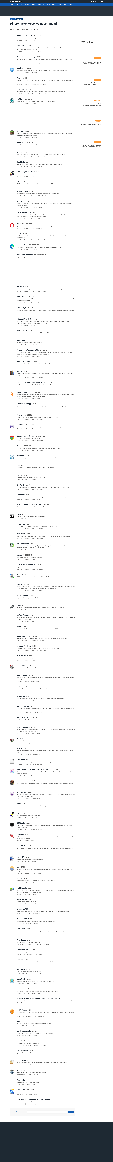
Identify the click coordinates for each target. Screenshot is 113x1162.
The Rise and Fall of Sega (32, 1131)
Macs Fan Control (26, 950)
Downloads (41, 4)
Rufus (20, 605)
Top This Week (14, 29)
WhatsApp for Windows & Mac (32, 350)
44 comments (98, 142)
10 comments (98, 79)
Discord (23, 152)
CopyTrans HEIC (25, 1051)
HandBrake (23, 162)
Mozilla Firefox (25, 191)
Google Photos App (26, 404)
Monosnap (23, 989)
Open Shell (24, 979)
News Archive (12, 1139)
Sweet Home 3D (24, 706)
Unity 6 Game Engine (28, 717)
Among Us (24, 555)
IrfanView (22, 834)
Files (20, 465)
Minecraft (23, 131)
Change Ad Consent (60, 1151)
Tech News (12, 1128)
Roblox (23, 584)
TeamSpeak (23, 940)
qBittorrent (23, 524)
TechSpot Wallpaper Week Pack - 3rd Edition (33, 1099)
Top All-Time (25, 29)
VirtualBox (23, 534)
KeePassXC (23, 485)
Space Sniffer (24, 899)
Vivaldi (24, 446)
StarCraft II (21, 1070)
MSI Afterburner (25, 544)
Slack (22, 233)
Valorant (22, 475)
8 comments (98, 121)
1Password (24, 89)
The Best (33, 4)
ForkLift (22, 687)
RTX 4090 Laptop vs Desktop (33, 1141)
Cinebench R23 (22, 909)
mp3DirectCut (24, 888)
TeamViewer (24, 415)
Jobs (65, 4)
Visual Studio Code (26, 212)
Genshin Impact (25, 675)
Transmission (24, 665)
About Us (28, 1151)
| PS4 (62, 1135)
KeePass (22, 878)
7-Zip (21, 514)
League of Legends (26, 781)
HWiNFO (22, 626)
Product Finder (51, 4)
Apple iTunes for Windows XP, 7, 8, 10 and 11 (37, 769)
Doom (19, 1021)
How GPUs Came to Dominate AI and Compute (36, 1129)
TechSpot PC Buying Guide (32, 1137)
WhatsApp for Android (29, 36)
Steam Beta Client (27, 361)
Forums (60, 4)
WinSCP (22, 574)
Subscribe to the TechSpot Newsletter (87, 1125)
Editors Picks (35, 29)
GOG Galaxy (25, 792)
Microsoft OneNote (26, 646)
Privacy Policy (51, 1151)
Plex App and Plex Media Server (33, 504)
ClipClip (23, 960)
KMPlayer (25, 425)
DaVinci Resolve (25, 615)
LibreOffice (23, 760)
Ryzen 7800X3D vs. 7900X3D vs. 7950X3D (36, 1133)
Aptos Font (21, 340)
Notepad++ (23, 696)
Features (19, 4)
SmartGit (23, 748)
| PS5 (64, 1135)
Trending (12, 4)
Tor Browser (24, 45)
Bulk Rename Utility (27, 1031)
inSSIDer (23, 1041)
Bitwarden (24, 287)
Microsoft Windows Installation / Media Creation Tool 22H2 (39, 999)
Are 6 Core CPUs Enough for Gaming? (34, 1128)
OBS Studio (23, 823)
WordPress (23, 456)
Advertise (67, 1151)
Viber (22, 78)
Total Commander (26, 727)
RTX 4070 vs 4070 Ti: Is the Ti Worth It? (35, 1135)
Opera (24, 224)
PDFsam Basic (24, 330)
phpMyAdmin (24, 1010)
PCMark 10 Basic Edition (29, 319)
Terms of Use (43, 1151)
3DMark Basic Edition (29, 392)
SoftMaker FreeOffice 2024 (29, 565)
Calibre (22, 371)
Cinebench (23, 495)
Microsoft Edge (28, 245)
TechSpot (12, 19)
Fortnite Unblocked (58, 1137)
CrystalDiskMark (25, 919)
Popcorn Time (57, 1133)
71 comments (98, 100)
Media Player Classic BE (28, 172)
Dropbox (24, 68)
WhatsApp (57, 1131)
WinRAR (22, 739)
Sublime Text (24, 846)
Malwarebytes (26, 308)
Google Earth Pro (27, 636)
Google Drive (25, 142)
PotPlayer (24, 99)
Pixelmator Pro (24, 656)
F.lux (21, 867)
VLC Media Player (26, 596)
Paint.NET (23, 857)
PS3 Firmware (57, 1135)
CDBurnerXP (25, 1090)
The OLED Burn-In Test (32, 1139)
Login (93, 2)
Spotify (23, 201)
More (70, 4)
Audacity (22, 803)
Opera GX (26, 296)
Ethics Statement (35, 1151)
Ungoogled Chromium (31, 255)
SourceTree (23, 969)
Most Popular (87, 42)
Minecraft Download (59, 1129)
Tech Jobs (12, 1141)
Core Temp (23, 929)
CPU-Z (21, 182)
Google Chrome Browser (32, 436)
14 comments (98, 57)
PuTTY (21, 813)
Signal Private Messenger (29, 57)
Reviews (27, 4)
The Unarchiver (24, 1060)
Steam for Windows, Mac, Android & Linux (35, 382)
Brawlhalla (21, 1080)
